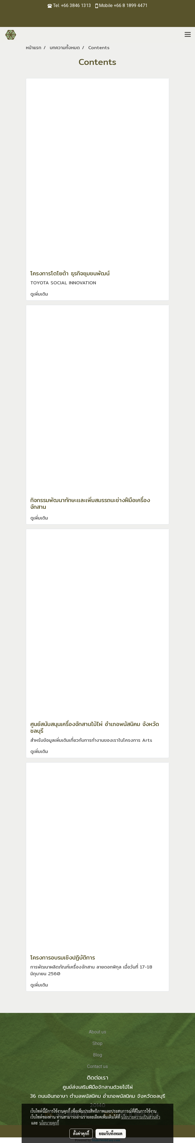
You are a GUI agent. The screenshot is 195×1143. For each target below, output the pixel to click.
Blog (97, 1055)
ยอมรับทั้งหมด (111, 1133)
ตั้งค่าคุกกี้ (81, 1133)
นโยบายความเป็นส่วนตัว (140, 1116)
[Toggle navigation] (188, 35)
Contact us (97, 1066)
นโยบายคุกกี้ (49, 1122)
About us (97, 1032)
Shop (97, 1043)
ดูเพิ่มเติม (40, 294)
